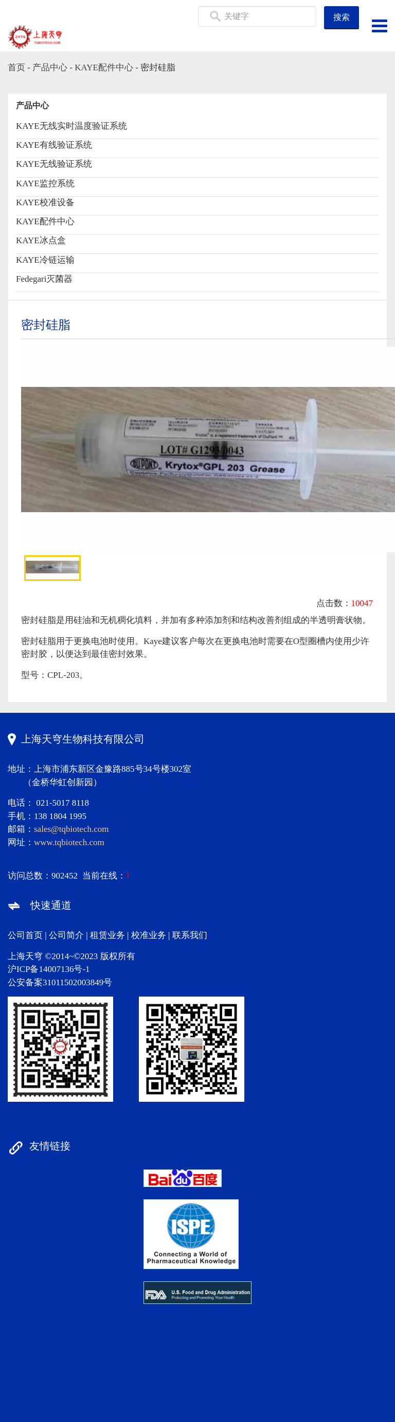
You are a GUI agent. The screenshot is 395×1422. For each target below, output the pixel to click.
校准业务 (148, 935)
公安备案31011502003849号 (60, 982)
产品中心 (49, 67)
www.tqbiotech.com (69, 842)
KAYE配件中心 (104, 67)
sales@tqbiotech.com (71, 829)
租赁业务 (107, 935)
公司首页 (25, 935)
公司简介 (66, 935)
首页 (16, 67)
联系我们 (189, 935)
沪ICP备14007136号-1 (49, 969)
